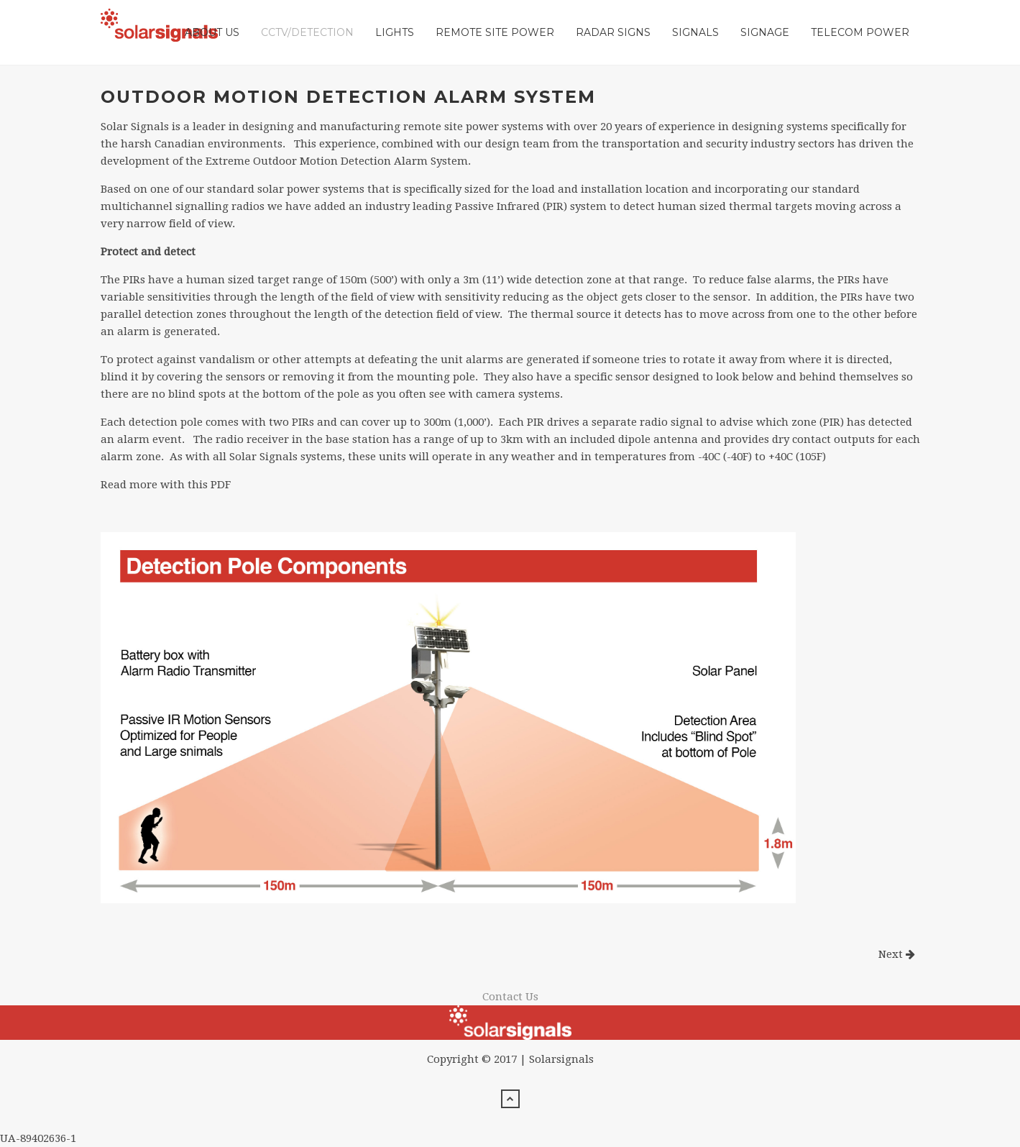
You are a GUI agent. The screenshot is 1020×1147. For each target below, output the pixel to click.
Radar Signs (613, 32)
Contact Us (510, 996)
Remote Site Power (495, 32)
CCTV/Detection (307, 32)
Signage (764, 32)
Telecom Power (860, 32)
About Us (212, 32)
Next (896, 954)
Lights (394, 32)
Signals (695, 32)
